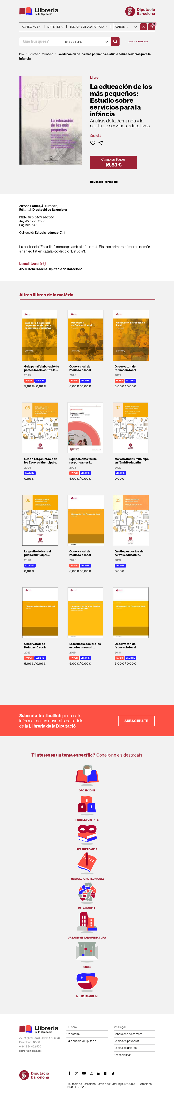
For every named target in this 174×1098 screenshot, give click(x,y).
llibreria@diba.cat (30, 1051)
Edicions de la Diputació (81, 1041)
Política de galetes (125, 1048)
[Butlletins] (106, 1073)
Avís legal (120, 1027)
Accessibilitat (122, 1055)
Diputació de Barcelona (49, 210)
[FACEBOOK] (69, 1073)
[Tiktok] (113, 1073)
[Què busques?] (40, 41)
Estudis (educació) (48, 232)
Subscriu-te (136, 721)
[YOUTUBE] (84, 1073)
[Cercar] (115, 41)
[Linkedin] (99, 1073)
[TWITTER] (77, 1073)
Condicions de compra (128, 1034)
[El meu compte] (143, 26)
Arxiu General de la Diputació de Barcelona (51, 269)
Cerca (137, 42)
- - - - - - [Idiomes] (126, 27)
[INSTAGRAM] (91, 1073)
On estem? (73, 1034)
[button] (151, 26)
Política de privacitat (126, 1041)
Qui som (71, 1027)
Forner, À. (37, 206)
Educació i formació (104, 182)
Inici (21, 54)
